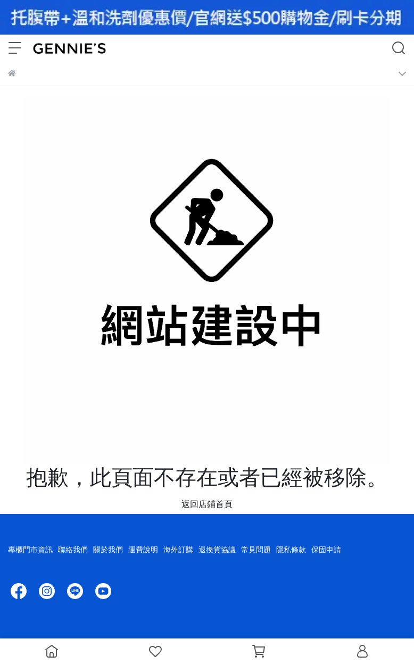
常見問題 (256, 549)
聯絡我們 (73, 549)
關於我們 (108, 549)
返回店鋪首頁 (207, 503)
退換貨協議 (217, 549)
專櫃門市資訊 (30, 549)
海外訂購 (178, 549)
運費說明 (143, 549)
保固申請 (326, 549)
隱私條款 (291, 549)
